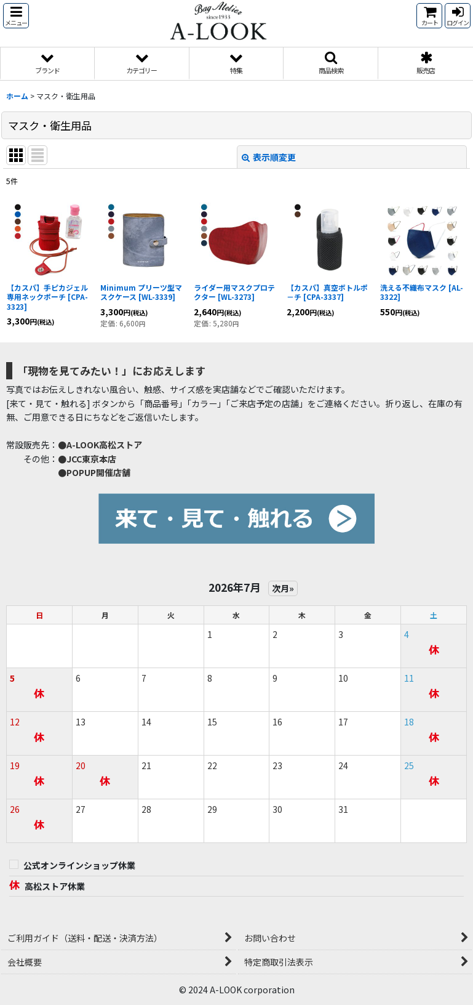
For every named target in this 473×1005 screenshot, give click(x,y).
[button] (16, 15)
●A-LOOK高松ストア (100, 444)
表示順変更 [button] (269, 157)
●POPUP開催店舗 (94, 472)
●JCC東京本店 (87, 459)
